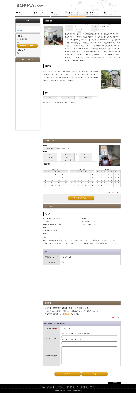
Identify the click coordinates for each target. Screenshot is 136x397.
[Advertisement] (82, 123)
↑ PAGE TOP (114, 386)
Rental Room (43, 13)
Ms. (69, 329)
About (113, 13)
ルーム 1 (19, 28)
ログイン (92, 391)
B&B (96, 13)
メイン (19, 25)
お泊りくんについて (47, 391)
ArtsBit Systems (67, 394)
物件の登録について (71, 391)
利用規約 (60, 391)
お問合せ (20, 31)
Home (26, 13)
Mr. (64, 329)
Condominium (61, 13)
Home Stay (78, 13)
